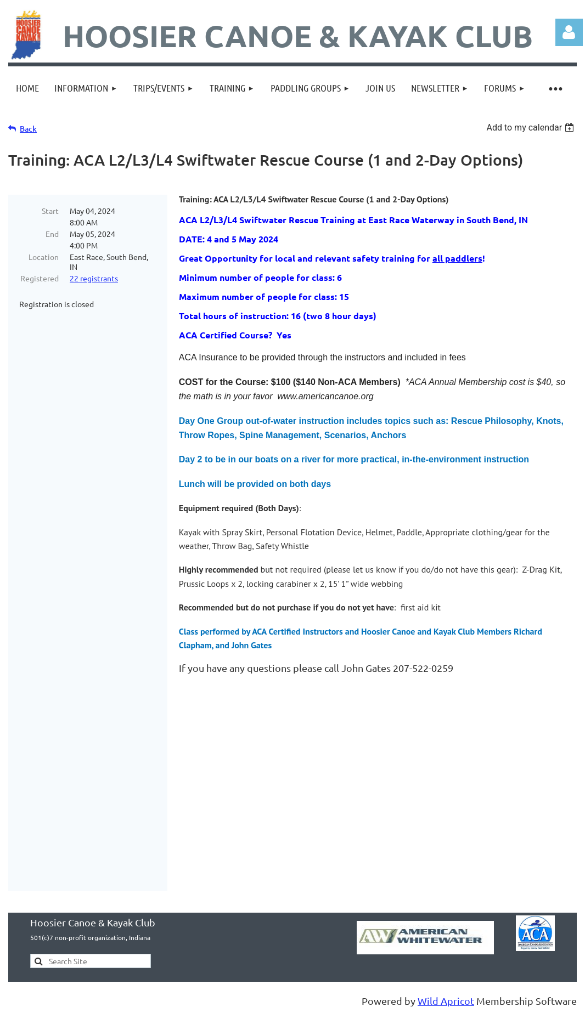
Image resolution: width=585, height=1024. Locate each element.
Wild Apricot (446, 966)
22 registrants (94, 278)
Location (44, 257)
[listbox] (531, 127)
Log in (569, 32)
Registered (39, 278)
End (52, 234)
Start (50, 211)
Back (28, 128)
